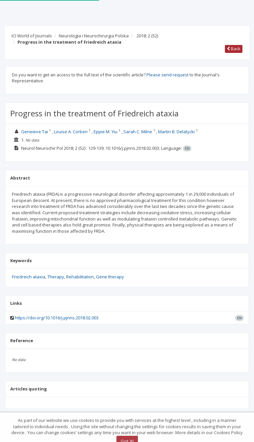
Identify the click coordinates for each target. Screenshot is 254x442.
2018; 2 (147, 36)
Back (233, 49)
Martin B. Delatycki (176, 132)
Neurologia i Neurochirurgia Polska (94, 36)
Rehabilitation (80, 277)
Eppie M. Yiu (105, 132)
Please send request (168, 75)
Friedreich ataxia (28, 277)
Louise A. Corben (71, 132)
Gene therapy (110, 277)
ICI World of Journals (32, 36)
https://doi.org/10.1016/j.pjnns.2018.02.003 (57, 318)
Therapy (55, 277)
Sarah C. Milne (137, 132)
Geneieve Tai (34, 132)
